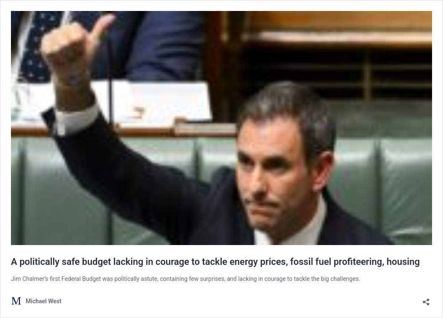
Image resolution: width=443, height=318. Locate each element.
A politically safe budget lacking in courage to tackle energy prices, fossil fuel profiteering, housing (215, 261)
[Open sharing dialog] (426, 299)
